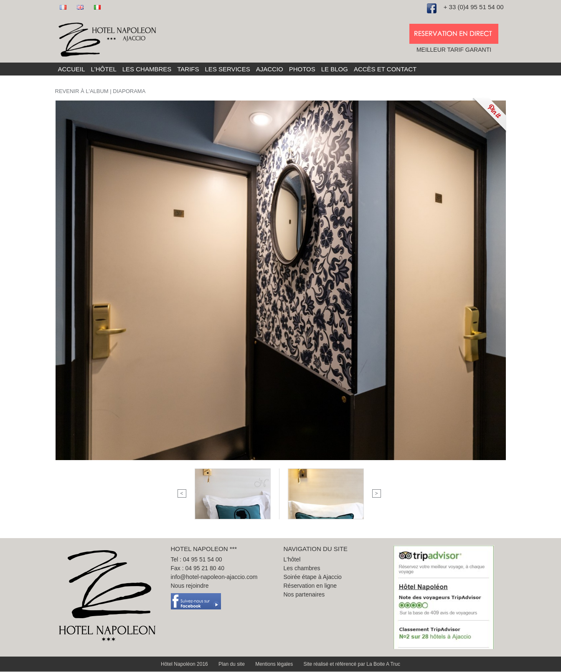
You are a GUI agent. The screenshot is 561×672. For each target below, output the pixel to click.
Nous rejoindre (190, 585)
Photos (302, 69)
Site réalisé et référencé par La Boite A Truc (352, 664)
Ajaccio (269, 69)
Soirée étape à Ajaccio (313, 577)
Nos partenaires (304, 594)
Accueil (71, 69)
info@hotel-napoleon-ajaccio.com (214, 577)
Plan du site (232, 664)
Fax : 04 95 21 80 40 (197, 568)
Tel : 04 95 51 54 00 (196, 559)
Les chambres (147, 69)
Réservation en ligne (310, 585)
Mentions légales (274, 664)
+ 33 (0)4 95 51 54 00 (474, 6)
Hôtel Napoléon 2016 (185, 664)
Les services (227, 69)
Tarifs (188, 69)
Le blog (334, 69)
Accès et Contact (385, 69)
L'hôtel (104, 69)
